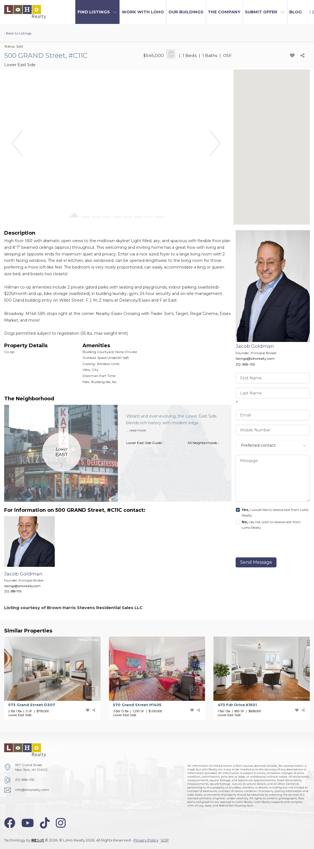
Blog (295, 11)
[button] (97, 12)
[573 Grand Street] (56, 678)
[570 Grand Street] (161, 678)
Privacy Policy (146, 840)
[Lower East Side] (62, 452)
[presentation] (274, 545)
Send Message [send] (256, 562)
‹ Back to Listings (17, 33)
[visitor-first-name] (273, 378)
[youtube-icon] (27, 823)
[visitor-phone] (273, 430)
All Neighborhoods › (203, 443)
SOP (165, 840)
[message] (273, 478)
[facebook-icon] (9, 823)
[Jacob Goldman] (33, 557)
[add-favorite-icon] (292, 55)
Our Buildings (185, 11)
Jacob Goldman (255, 346)
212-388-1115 (245, 364)
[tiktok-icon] (45, 823)
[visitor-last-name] (273, 393)
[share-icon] (302, 55)
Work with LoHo (143, 11)
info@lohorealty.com (32, 790)
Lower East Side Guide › (144, 443)
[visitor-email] (273, 415)
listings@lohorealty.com (255, 358)
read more (137, 430)
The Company (224, 11)
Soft (37, 840)
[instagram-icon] (61, 823)
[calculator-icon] (171, 54)
